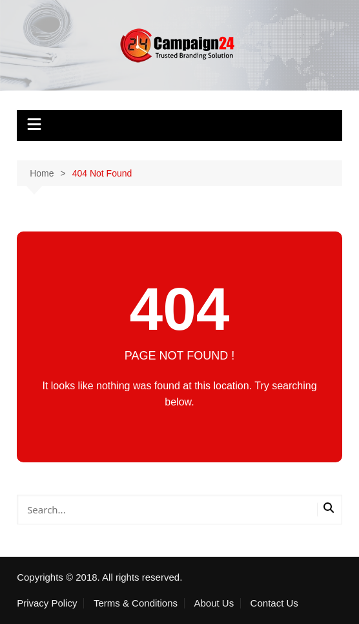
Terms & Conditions (136, 603)
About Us (214, 603)
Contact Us (274, 603)
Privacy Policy (47, 603)
